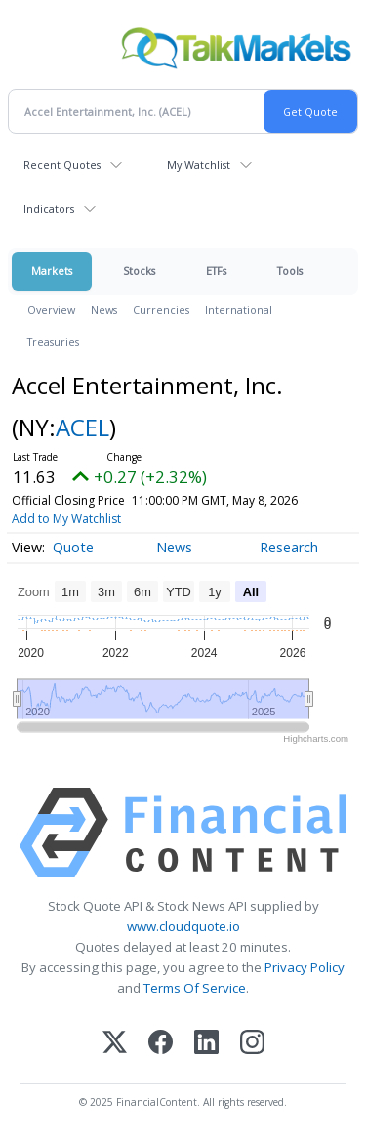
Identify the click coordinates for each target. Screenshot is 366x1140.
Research (289, 547)
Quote (73, 547)
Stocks (139, 271)
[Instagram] (252, 1044)
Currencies (161, 310)
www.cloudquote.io (183, 926)
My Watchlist (198, 164)
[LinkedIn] (206, 1044)
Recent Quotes (62, 164)
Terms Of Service (194, 988)
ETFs (216, 271)
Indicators (48, 208)
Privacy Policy (304, 967)
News (104, 310)
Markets (51, 271)
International (238, 310)
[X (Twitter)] (115, 1044)
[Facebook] (161, 1044)
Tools (290, 271)
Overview (51, 310)
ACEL (82, 427)
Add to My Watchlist (66, 518)
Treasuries (53, 341)
